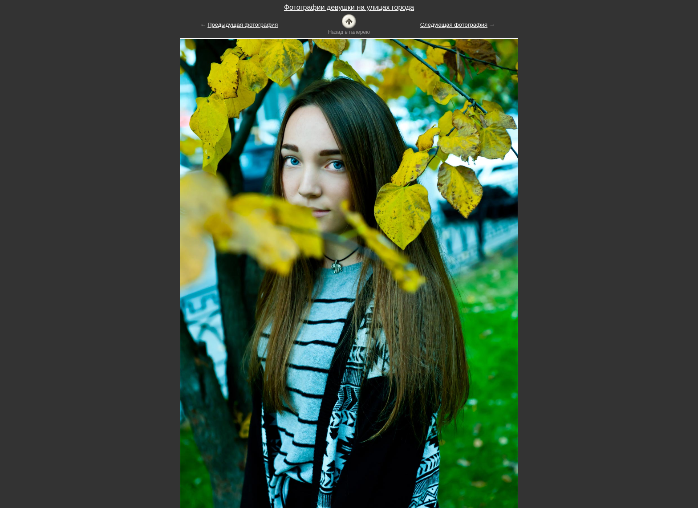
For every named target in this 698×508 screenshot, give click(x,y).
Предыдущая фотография (242, 24)
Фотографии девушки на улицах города (349, 7)
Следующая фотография (453, 24)
